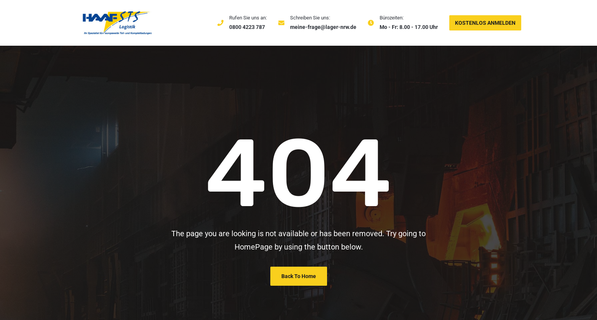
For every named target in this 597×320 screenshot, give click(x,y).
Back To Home (298, 276)
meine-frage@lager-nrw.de (323, 27)
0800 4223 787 (247, 27)
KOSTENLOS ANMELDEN (485, 23)
